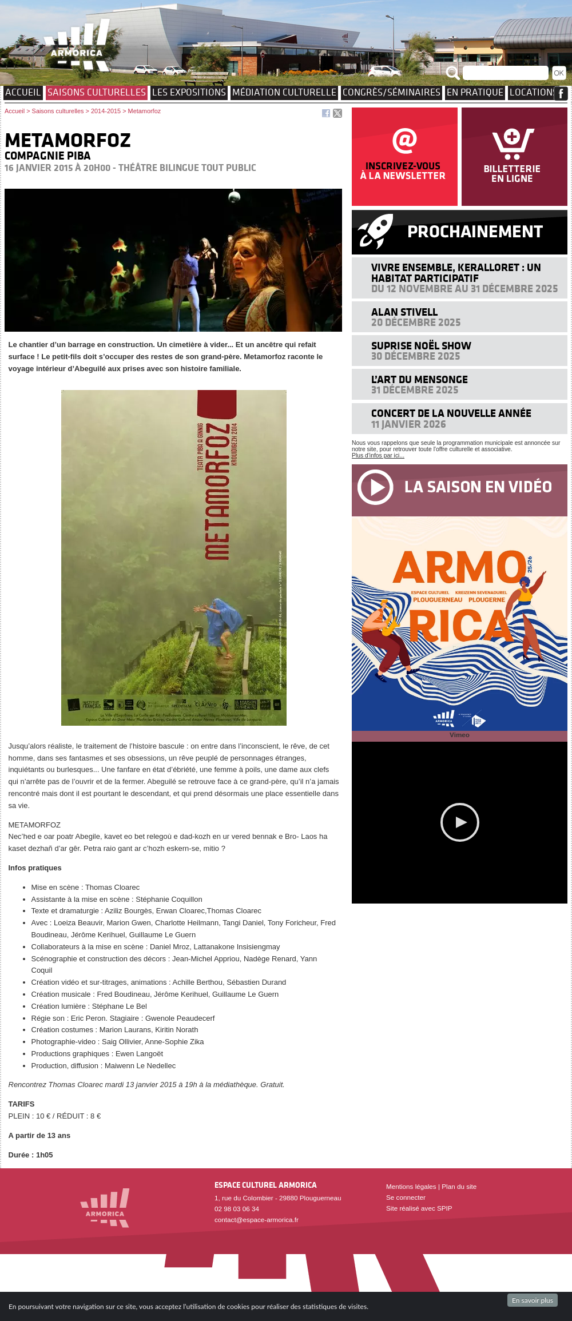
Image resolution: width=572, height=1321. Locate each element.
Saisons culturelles (96, 92)
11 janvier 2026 (408, 424)
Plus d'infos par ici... (378, 455)
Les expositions (189, 92)
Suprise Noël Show (421, 345)
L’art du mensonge (419, 379)
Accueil (23, 92)
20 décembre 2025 (415, 322)
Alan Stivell (404, 312)
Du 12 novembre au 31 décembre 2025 (464, 288)
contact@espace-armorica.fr (256, 1219)
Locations (534, 92)
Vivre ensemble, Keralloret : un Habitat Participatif (456, 272)
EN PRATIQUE (475, 92)
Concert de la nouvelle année (451, 413)
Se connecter (406, 1197)
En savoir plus (532, 1300)
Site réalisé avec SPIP (419, 1208)
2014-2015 (106, 111)
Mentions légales (411, 1186)
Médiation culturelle (284, 92)
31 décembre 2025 (414, 389)
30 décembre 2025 (415, 356)
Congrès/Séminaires (391, 92)
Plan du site (459, 1186)
